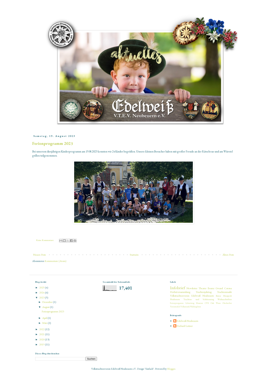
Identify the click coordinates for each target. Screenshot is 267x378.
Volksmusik (185, 306)
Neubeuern (175, 299)
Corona (228, 288)
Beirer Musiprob (224, 295)
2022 (42, 329)
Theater (202, 288)
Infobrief (177, 287)
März (45, 323)
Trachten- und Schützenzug (198, 299)
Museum (199, 303)
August (46, 307)
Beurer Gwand (215, 288)
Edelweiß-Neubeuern (187, 321)
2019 (42, 344)
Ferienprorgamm (177, 303)
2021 (42, 334)
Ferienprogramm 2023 (52, 143)
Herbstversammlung (180, 292)
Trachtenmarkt (224, 292)
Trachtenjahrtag (204, 292)
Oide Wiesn (215, 303)
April (45, 318)
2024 (42, 292)
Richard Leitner (185, 326)
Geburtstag (189, 303)
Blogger (171, 368)
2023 (42, 297)
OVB (207, 303)
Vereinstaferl (175, 306)
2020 (42, 339)
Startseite (134, 254)
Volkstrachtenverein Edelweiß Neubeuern (192, 295)
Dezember (47, 302)
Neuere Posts (39, 254)
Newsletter (192, 288)
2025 (42, 287)
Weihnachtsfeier (224, 299)
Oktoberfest (227, 303)
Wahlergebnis (195, 306)
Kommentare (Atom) (55, 261)
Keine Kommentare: (45, 240)
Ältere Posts (228, 254)
